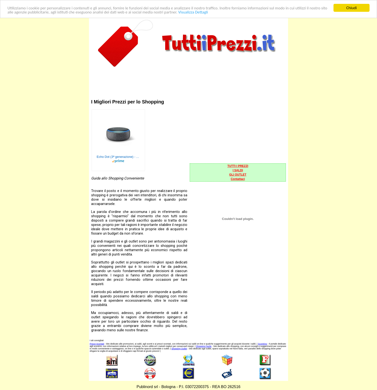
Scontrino (262, 344)
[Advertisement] (188, 79)
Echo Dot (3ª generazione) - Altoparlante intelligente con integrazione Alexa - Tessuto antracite (118, 157)
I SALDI (238, 170)
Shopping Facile (204, 346)
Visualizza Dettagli (193, 11)
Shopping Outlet (179, 348)
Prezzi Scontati (97, 344)
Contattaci (238, 179)
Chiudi (351, 7)
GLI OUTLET (237, 174)
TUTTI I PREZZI (237, 166)
